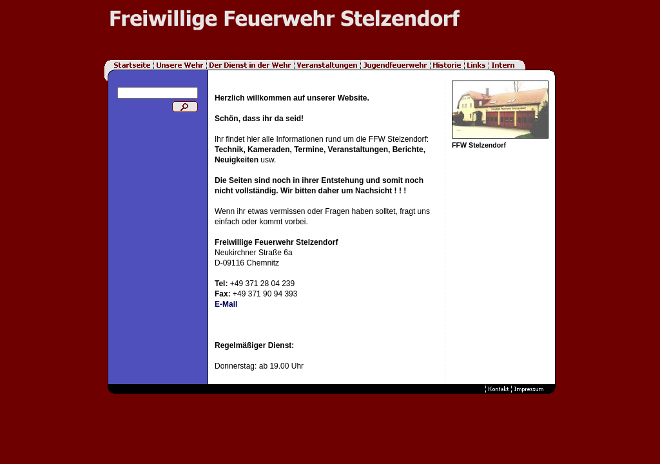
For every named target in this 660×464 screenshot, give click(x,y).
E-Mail (226, 304)
